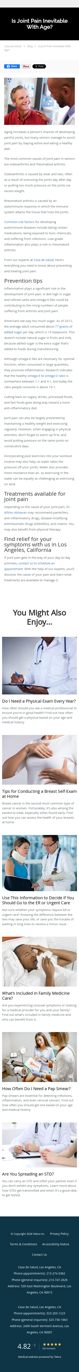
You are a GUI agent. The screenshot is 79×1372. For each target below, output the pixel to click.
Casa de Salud (12, 46)
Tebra (57, 1357)
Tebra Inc (38, 1234)
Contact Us (39, 1255)
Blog (30, 46)
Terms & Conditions (23, 1244)
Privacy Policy (59, 1234)
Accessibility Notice (55, 1244)
